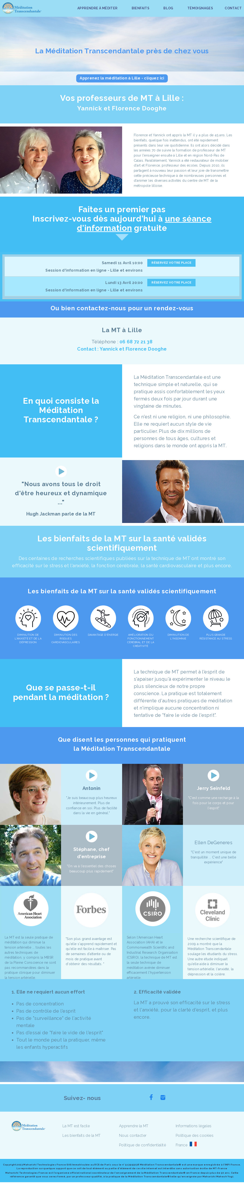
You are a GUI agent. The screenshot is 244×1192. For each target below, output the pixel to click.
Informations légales (194, 1126)
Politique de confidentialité (142, 1145)
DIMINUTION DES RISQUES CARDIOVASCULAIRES (66, 638)
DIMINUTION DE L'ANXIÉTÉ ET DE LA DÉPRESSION (28, 638)
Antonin (91, 788)
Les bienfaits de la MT (81, 1135)
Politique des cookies (194, 1135)
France (181, 1145)
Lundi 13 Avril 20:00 (124, 282)
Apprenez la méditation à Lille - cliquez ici (122, 78)
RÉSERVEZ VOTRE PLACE (171, 262)
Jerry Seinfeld (213, 788)
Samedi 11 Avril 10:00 (122, 263)
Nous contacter (133, 1135)
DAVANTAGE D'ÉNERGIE (103, 634)
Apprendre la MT (133, 1126)
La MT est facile (76, 1126)
